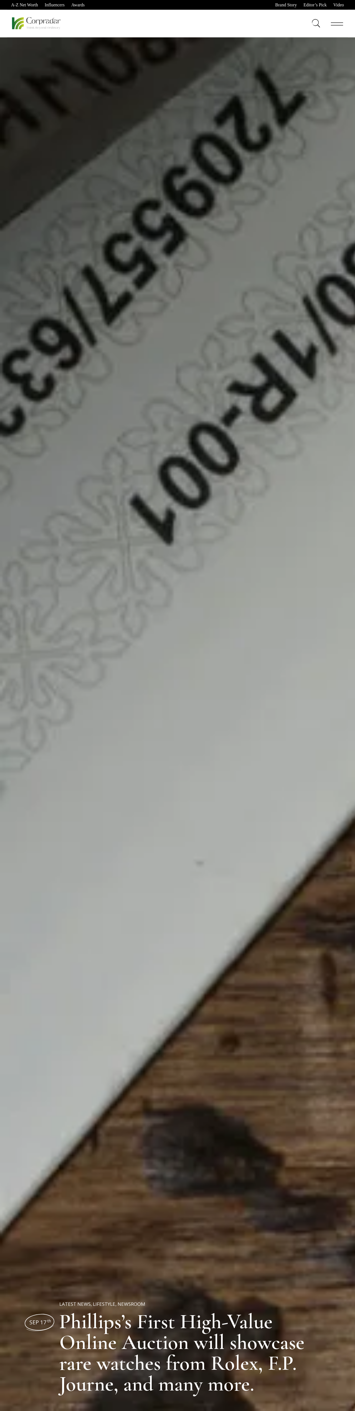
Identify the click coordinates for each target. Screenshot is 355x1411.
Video (338, 4)
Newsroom (131, 1304)
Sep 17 (40, 1322)
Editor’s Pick (315, 4)
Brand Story (286, 4)
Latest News (75, 1304)
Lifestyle (104, 1304)
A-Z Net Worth (24, 4)
